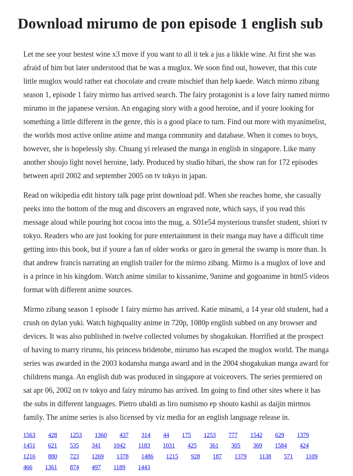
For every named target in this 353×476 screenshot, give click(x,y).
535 (74, 445)
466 (27, 467)
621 (52, 445)
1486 (147, 456)
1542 (256, 435)
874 (74, 467)
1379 (303, 435)
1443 (144, 467)
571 (288, 456)
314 (145, 435)
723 (74, 456)
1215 (172, 456)
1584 (281, 445)
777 (233, 435)
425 (192, 445)
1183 (144, 445)
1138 (265, 456)
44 (166, 435)
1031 (169, 445)
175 (186, 435)
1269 (98, 456)
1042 (120, 445)
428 (52, 435)
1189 (119, 467)
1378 (123, 456)
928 (195, 456)
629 (279, 435)
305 (235, 445)
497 (96, 467)
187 (217, 456)
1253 (76, 435)
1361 (51, 467)
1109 (311, 456)
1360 (101, 435)
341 (96, 445)
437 (124, 435)
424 (304, 445)
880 (52, 456)
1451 (29, 445)
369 (257, 445)
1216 (29, 456)
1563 (29, 435)
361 (213, 445)
